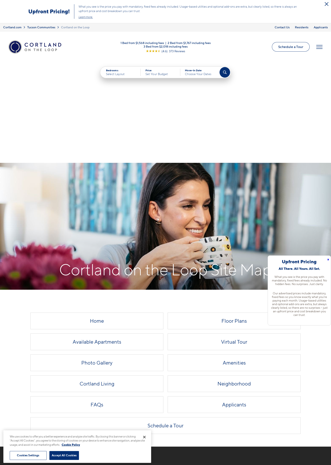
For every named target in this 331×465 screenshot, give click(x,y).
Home (97, 220)
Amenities (234, 262)
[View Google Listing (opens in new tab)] (165, 51)
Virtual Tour (234, 241)
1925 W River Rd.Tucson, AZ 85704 (95, 388)
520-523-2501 (92, 378)
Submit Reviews (164, 457)
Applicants (321, 27)
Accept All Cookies (64, 455)
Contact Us (282, 27)
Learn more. (86, 17)
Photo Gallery (97, 262)
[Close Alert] (326, 4)
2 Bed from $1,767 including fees (189, 42)
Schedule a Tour (290, 47)
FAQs (97, 304)
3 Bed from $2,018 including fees (166, 46)
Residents (301, 27)
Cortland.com (12, 27)
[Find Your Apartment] (225, 72)
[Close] (144, 437)
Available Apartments (97, 241)
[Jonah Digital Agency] (312, 454)
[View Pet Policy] (116, 401)
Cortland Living (97, 283)
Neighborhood (234, 283)
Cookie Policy (71, 444)
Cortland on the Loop (75, 27)
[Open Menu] (319, 47)
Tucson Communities (41, 27)
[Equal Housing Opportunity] (83, 401)
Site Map (184, 457)
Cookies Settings (28, 455)
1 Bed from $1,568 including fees (142, 42)
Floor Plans (234, 220)
